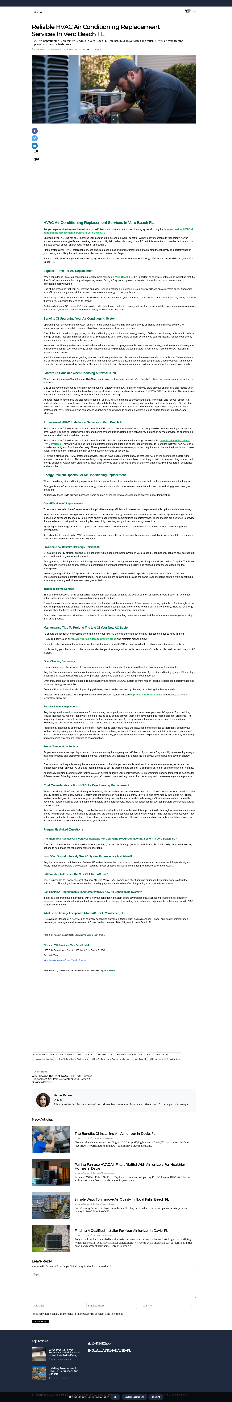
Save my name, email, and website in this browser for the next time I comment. (78, 1314)
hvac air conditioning (44, 1059)
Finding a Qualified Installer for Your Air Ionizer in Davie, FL (121, 1231)
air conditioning (106, 1054)
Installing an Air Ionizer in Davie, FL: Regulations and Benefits (63, 1371)
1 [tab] (113, 119)
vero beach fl (140, 1059)
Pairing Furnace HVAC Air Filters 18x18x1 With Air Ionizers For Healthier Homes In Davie (130, 1167)
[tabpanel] (114, 89)
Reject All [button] (155, 1397)
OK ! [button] (115, 1397)
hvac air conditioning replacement (73, 1059)
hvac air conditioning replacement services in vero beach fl (59, 1054)
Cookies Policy (101, 1397)
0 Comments (95, 49)
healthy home (157, 1059)
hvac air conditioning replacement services (111, 1059)
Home (38, 12)
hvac (92, 1054)
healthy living (175, 1059)
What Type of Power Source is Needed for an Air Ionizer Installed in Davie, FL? (64, 1352)
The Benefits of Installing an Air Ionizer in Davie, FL (115, 1134)
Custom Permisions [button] (134, 1397)
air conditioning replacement (130, 1054)
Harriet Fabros (40, 49)
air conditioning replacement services (164, 1054)
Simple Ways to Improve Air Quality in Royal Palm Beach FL (122, 1199)
